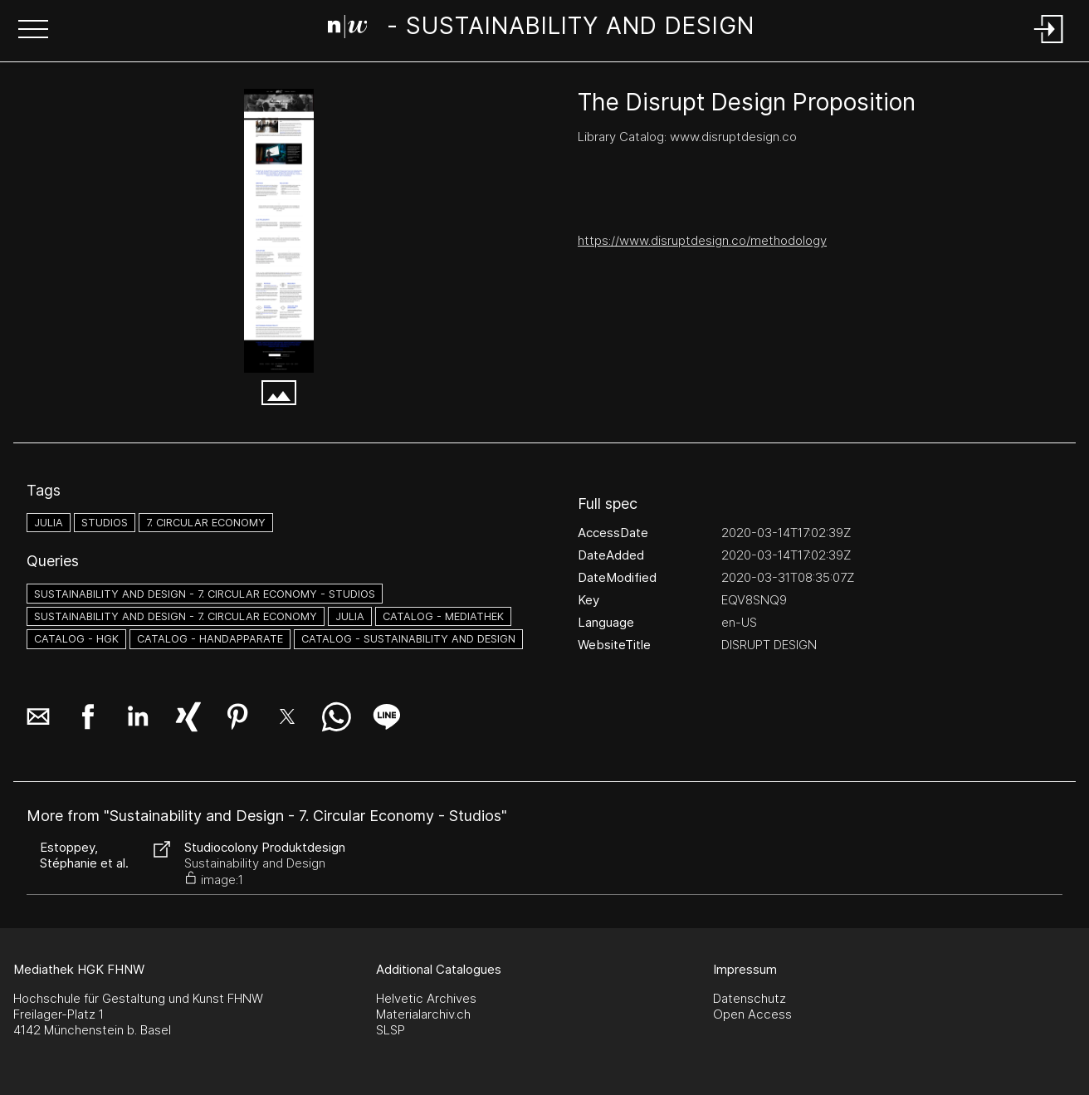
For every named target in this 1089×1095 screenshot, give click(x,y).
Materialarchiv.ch (423, 1014)
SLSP (390, 1030)
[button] (33, 30)
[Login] (1049, 44)
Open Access (752, 1014)
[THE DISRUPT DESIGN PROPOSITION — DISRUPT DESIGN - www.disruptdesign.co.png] (279, 231)
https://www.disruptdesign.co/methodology (702, 240)
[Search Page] (541, 29)
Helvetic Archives (426, 998)
